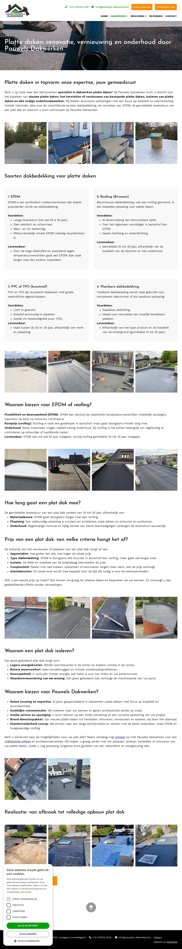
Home (104, 15)
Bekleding (137, 15)
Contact (171, 15)
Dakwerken (118, 15)
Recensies (156, 15)
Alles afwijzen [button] (28, 934)
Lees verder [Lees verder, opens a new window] (26, 892)
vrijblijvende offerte (18, 741)
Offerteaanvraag (166, 6)
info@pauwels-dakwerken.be (110, 6)
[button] (28, 940)
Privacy (158, 937)
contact (120, 736)
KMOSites (172, 941)
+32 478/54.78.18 (76, 6)
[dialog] (28, 905)
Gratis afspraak (142, 6)
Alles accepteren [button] (28, 925)
